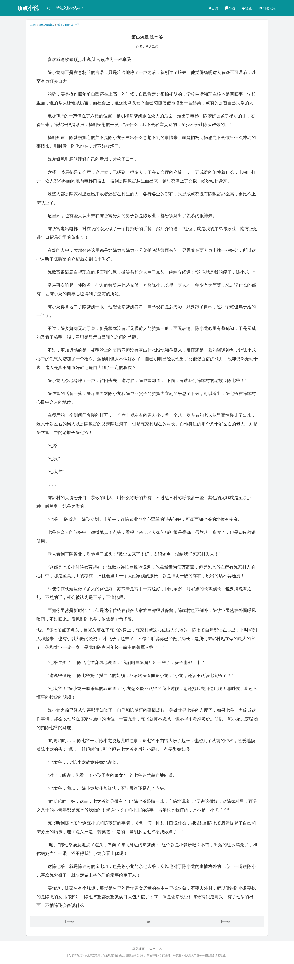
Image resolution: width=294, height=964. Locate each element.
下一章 (225, 921)
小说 (230, 8)
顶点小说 (28, 8)
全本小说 (155, 948)
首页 (213, 8)
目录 (146, 921)
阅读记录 (267, 8)
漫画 (247, 8)
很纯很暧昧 (46, 25)
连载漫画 (138, 948)
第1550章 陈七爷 (68, 25)
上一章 (69, 921)
